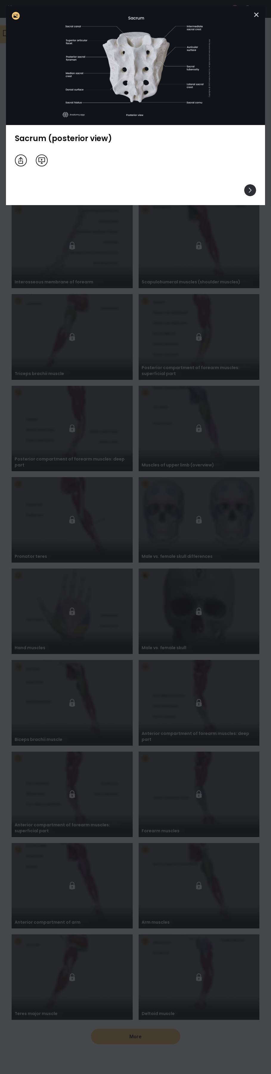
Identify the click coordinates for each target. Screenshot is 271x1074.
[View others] (250, 190)
